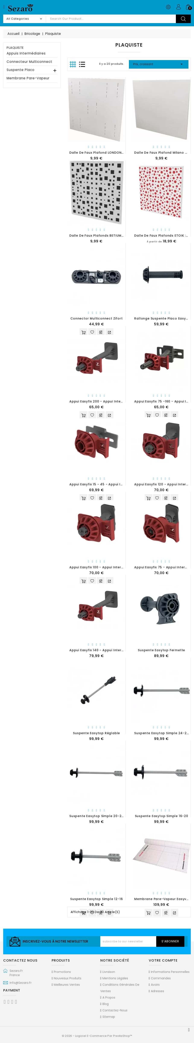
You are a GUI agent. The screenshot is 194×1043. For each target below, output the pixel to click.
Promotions (62, 972)
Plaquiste (15, 47)
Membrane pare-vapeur (28, 78)
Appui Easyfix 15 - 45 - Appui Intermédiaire (105, 484)
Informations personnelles (170, 972)
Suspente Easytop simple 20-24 (96, 816)
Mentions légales (115, 978)
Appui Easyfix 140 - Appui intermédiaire (102, 650)
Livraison (108, 972)
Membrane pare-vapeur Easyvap (162, 899)
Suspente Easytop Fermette (161, 650)
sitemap (108, 1017)
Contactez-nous (114, 1010)
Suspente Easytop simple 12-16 (96, 899)
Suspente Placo (21, 70)
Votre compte (163, 960)
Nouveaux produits (67, 978)
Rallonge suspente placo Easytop (163, 318)
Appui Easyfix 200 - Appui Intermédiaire (103, 401)
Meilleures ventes (67, 985)
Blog (105, 1004)
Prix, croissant (158, 64)
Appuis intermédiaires (26, 54)
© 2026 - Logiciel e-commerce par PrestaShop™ (97, 1036)
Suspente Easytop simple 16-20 (161, 816)
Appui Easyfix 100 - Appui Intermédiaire (102, 567)
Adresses (157, 991)
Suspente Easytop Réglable (96, 733)
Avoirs (155, 985)
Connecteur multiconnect (29, 62)
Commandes (161, 978)
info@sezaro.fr (21, 983)
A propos (108, 997)
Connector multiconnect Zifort (96, 318)
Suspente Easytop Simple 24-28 (161, 733)
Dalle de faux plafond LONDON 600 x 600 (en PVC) (112, 152)
